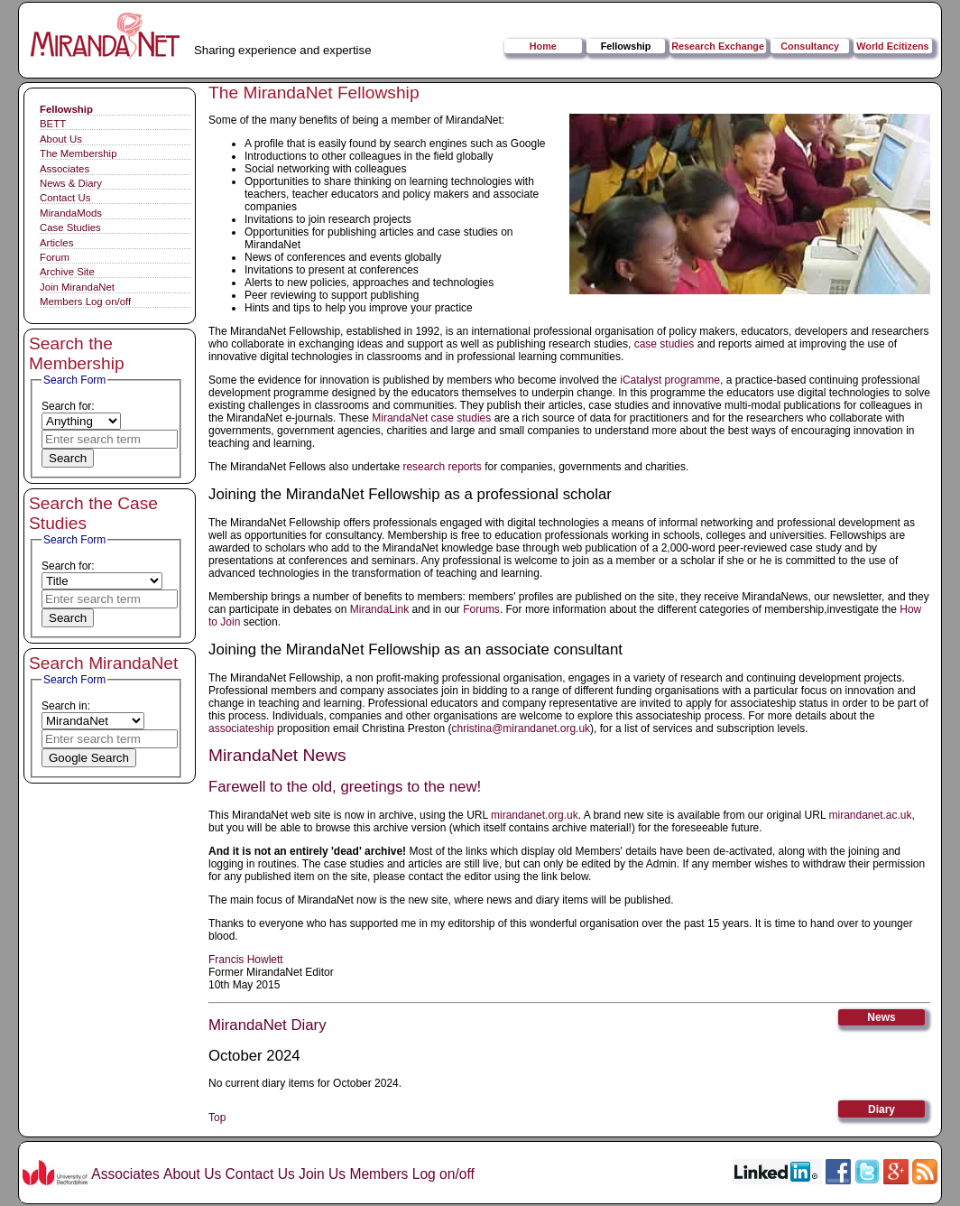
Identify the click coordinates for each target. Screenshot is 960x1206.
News (881, 1017)
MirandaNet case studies (431, 418)
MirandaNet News (277, 755)
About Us (61, 139)
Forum (54, 257)
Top (217, 1117)
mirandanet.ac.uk (869, 815)
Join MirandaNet (77, 287)
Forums (481, 609)
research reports (441, 466)
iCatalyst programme (670, 380)
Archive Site (67, 271)
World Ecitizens (892, 46)
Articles (56, 242)
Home (543, 46)
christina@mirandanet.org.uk (520, 728)
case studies (664, 344)
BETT (53, 123)
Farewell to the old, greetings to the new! (344, 786)
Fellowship (626, 46)
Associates (64, 168)
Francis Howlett (245, 959)
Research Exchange (717, 46)
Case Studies (70, 227)
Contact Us (65, 197)
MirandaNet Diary (267, 1025)
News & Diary (71, 183)
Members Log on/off (85, 301)
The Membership (78, 153)
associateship (241, 728)
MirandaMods (71, 213)
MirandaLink (379, 609)
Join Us (322, 1174)
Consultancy (809, 46)
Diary (881, 1109)
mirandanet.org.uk (534, 815)
